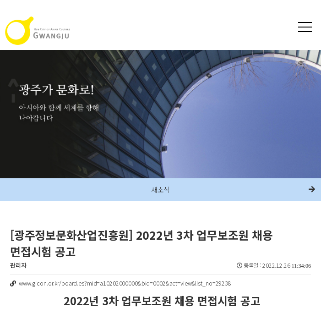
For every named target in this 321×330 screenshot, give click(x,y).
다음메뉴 (312, 189)
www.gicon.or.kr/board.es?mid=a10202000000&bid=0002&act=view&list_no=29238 (125, 283)
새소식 (160, 189)
